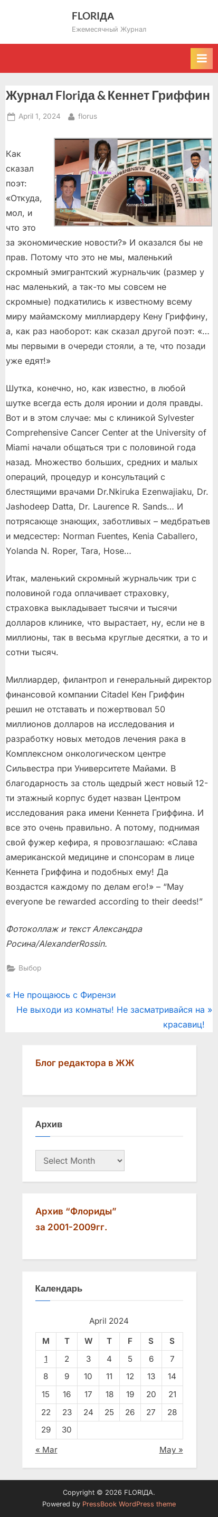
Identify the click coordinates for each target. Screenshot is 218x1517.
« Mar (46, 1450)
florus (87, 115)
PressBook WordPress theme (129, 1504)
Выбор (29, 968)
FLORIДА (93, 16)
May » (171, 1450)
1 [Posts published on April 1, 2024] (46, 1359)
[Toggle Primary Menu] (202, 58)
